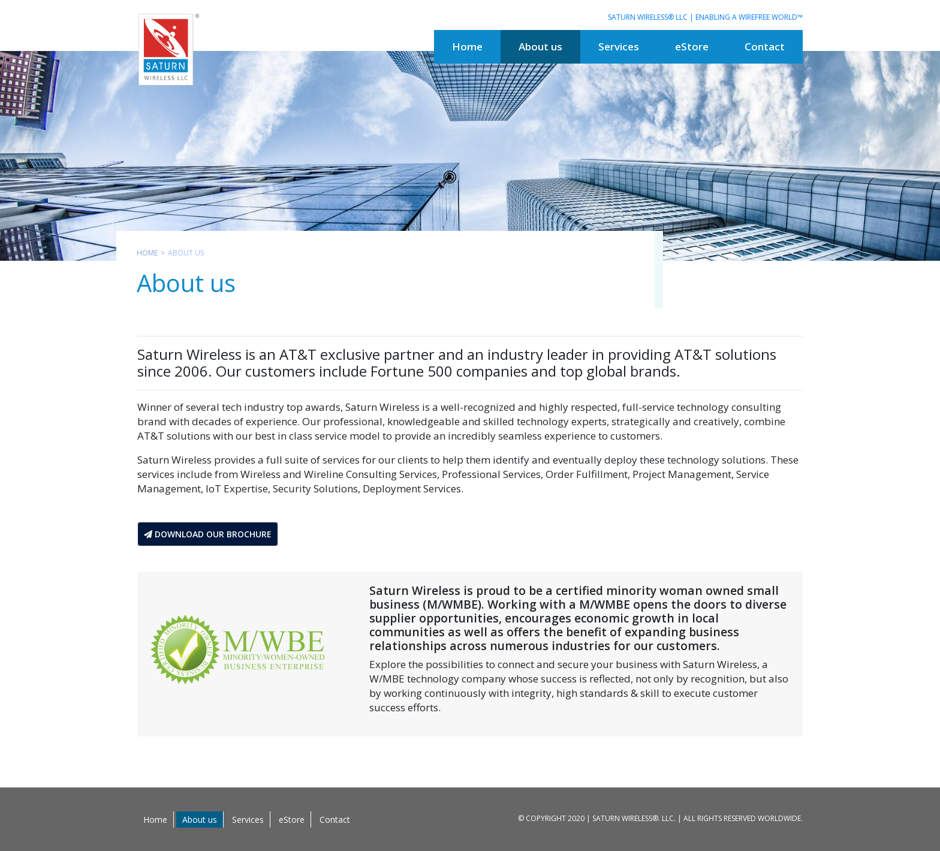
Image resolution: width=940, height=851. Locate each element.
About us (199, 819)
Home (147, 253)
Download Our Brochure (208, 534)
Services (248, 819)
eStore (292, 819)
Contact (335, 819)
